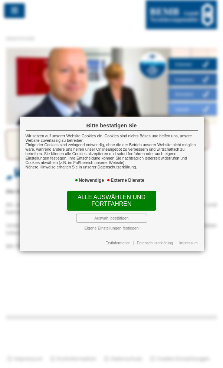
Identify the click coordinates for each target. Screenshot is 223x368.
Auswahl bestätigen (111, 218)
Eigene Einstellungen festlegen (111, 228)
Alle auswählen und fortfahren (111, 200)
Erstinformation (117, 243)
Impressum (188, 243)
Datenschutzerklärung (155, 243)
